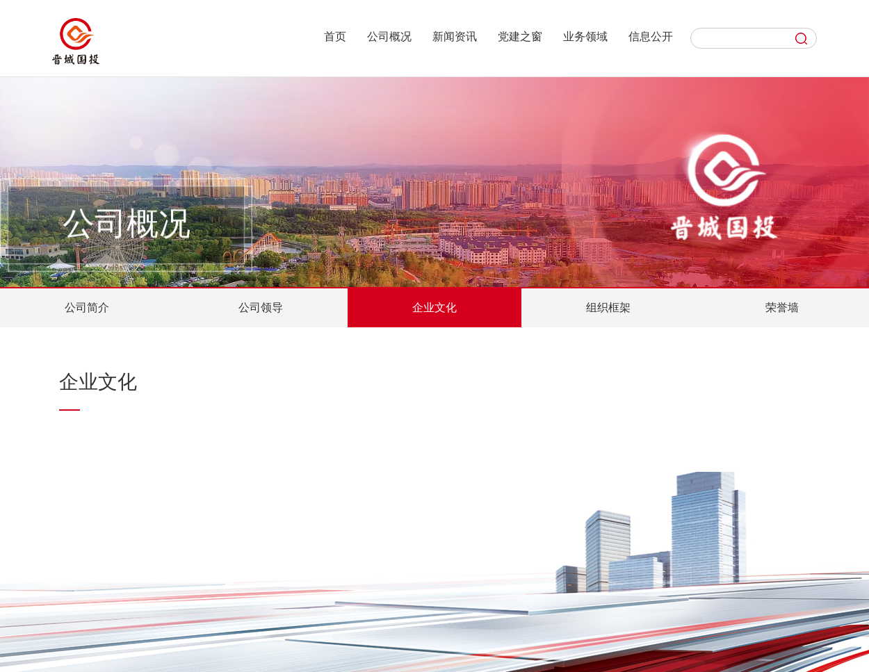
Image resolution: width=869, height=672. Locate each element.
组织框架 (608, 307)
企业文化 (434, 307)
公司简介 (87, 307)
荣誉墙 (782, 307)
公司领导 (260, 307)
